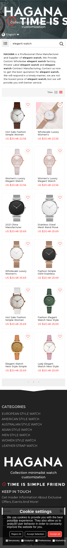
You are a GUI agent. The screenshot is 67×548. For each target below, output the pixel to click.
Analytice (27, 540)
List (55, 92)
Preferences (43, 540)
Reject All (16, 534)
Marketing (59, 540)
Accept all (55, 534)
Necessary (12, 540)
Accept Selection (35, 534)
